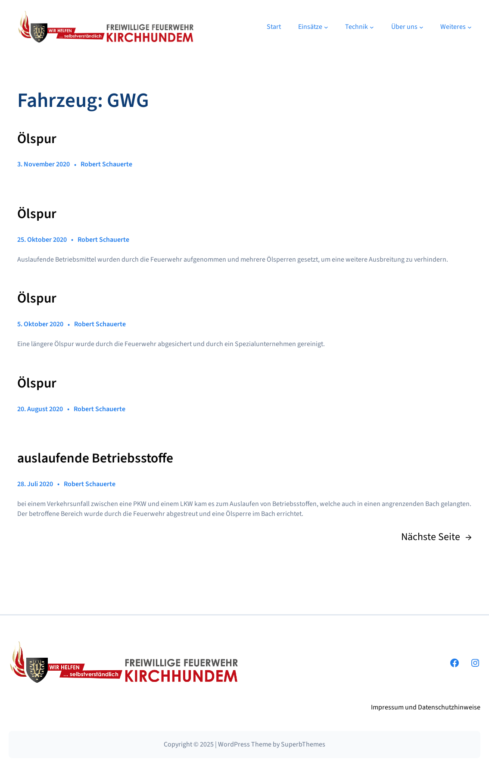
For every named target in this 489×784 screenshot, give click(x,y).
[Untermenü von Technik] (372, 27)
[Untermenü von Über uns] (421, 27)
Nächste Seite (436, 537)
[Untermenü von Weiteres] (469, 27)
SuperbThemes (303, 744)
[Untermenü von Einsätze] (326, 27)
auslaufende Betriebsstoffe (95, 459)
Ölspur (36, 139)
